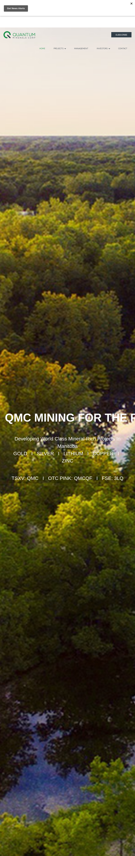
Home (42, 48)
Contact (122, 48)
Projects (60, 48)
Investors (103, 48)
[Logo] (19, 34)
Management (81, 48)
